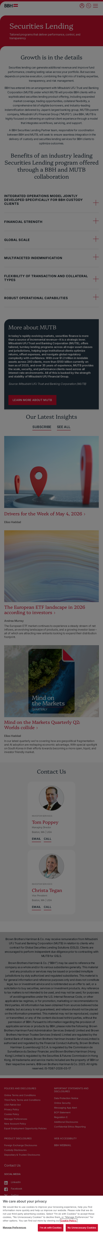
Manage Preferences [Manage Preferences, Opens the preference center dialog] (14, 1227)
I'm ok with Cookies (50, 1227)
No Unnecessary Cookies (82, 1227)
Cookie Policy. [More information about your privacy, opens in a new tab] (69, 1220)
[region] (51, 1215)
